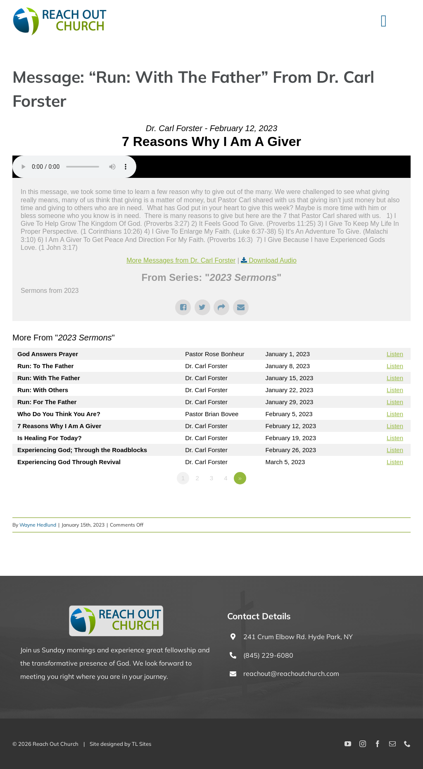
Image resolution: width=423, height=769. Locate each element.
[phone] (407, 743)
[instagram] (362, 743)
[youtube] (348, 743)
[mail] (392, 743)
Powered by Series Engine (380, 501)
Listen (395, 353)
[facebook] (377, 743)
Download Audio (273, 260)
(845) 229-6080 (268, 655)
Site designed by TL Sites (120, 743)
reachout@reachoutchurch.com (291, 673)
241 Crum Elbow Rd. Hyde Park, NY (298, 636)
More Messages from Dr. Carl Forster (180, 260)
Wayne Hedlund (37, 525)
